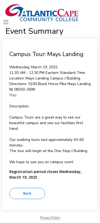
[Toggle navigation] (6, 22)
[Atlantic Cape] (42, 12)
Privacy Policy (50, 217)
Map (13, 95)
